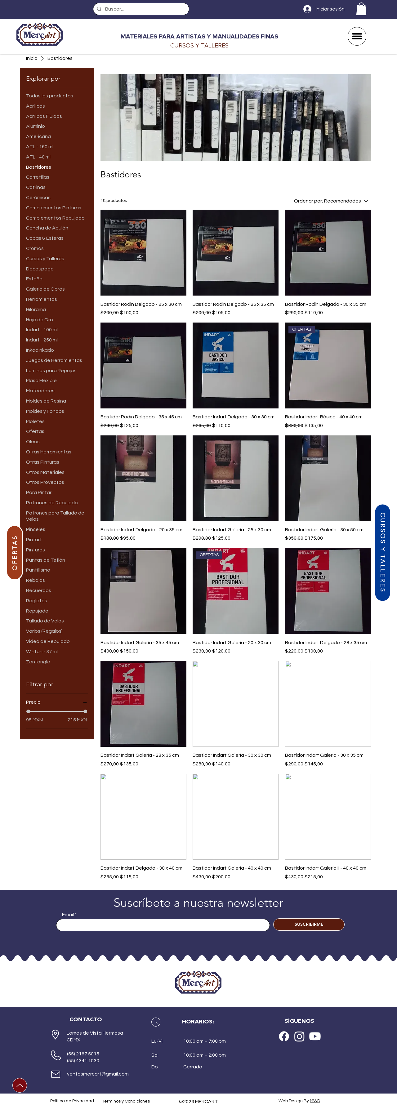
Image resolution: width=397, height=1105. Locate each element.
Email (68, 914)
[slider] (28, 711)
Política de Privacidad (72, 1101)
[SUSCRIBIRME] (309, 924)
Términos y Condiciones (126, 1101)
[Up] (19, 1085)
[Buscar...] (140, 9)
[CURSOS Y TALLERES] (382, 552)
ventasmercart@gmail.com (98, 1074)
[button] (361, 8)
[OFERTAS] (14, 552)
